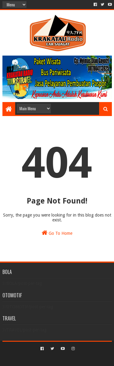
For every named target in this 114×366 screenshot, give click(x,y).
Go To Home (57, 233)
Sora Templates (48, 359)
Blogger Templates (83, 359)
